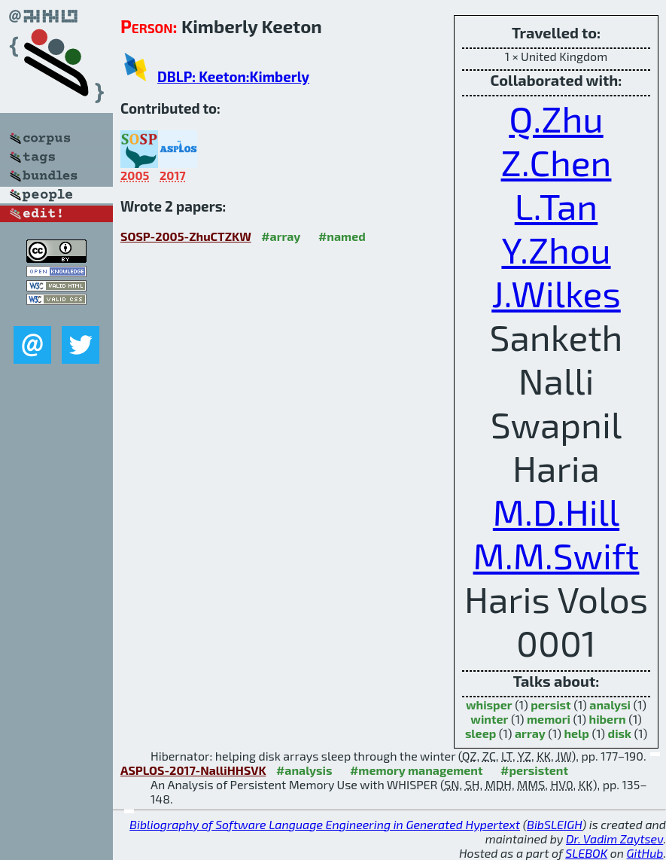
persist (550, 704)
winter (489, 719)
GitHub (645, 853)
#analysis (304, 770)
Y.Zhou (555, 249)
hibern (607, 719)
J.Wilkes (556, 293)
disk (619, 733)
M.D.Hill (556, 511)
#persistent (534, 770)
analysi (610, 704)
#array (280, 236)
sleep (480, 733)
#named (342, 236)
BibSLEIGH (554, 824)
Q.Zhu (556, 118)
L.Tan (556, 205)
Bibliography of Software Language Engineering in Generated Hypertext (324, 824)
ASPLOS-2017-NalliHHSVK (193, 770)
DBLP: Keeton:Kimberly (233, 76)
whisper (489, 704)
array (530, 733)
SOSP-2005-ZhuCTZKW (185, 236)
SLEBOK (586, 853)
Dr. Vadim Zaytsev (614, 838)
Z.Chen (556, 162)
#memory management (416, 770)
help (576, 733)
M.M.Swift (556, 555)
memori (548, 719)
